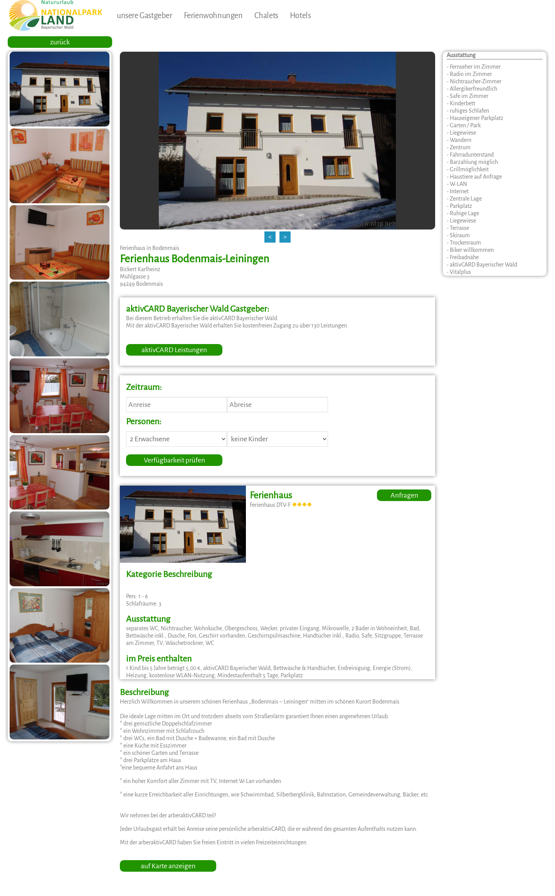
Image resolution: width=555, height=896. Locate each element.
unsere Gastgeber (144, 15)
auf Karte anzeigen (168, 866)
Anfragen (404, 495)
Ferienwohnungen (213, 15)
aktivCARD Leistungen (174, 350)
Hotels (300, 15)
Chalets (266, 15)
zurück (60, 42)
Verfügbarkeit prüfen (174, 460)
